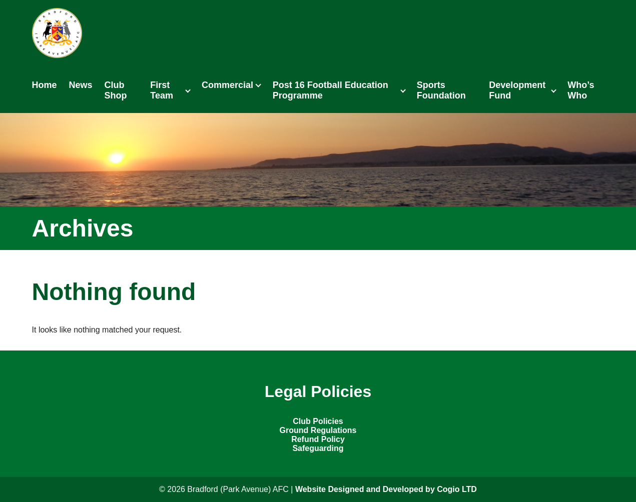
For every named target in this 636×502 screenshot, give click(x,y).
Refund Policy (318, 439)
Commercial (227, 85)
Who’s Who (580, 90)
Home (44, 85)
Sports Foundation (441, 90)
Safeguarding (317, 448)
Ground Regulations (318, 430)
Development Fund (517, 90)
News (81, 85)
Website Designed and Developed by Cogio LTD (386, 489)
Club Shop (116, 90)
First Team (161, 90)
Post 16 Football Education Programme (330, 90)
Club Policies (318, 421)
